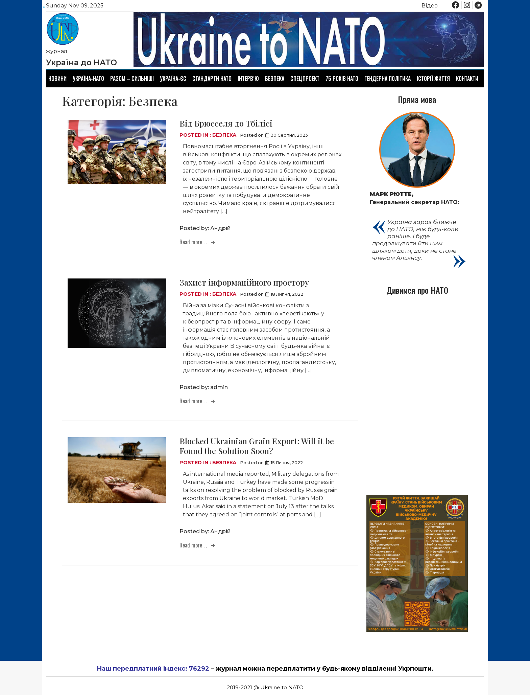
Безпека (274, 78)
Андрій (220, 228)
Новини (57, 78)
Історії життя (433, 78)
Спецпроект (304, 78)
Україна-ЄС (173, 78)
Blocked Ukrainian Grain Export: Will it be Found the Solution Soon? (256, 445)
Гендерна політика (387, 78)
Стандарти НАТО (212, 78)
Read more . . (193, 242)
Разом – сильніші (132, 78)
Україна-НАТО (88, 78)
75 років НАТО (342, 78)
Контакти (467, 78)
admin (219, 387)
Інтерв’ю (248, 78)
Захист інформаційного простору (244, 282)
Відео (429, 5)
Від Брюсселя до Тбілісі (225, 123)
